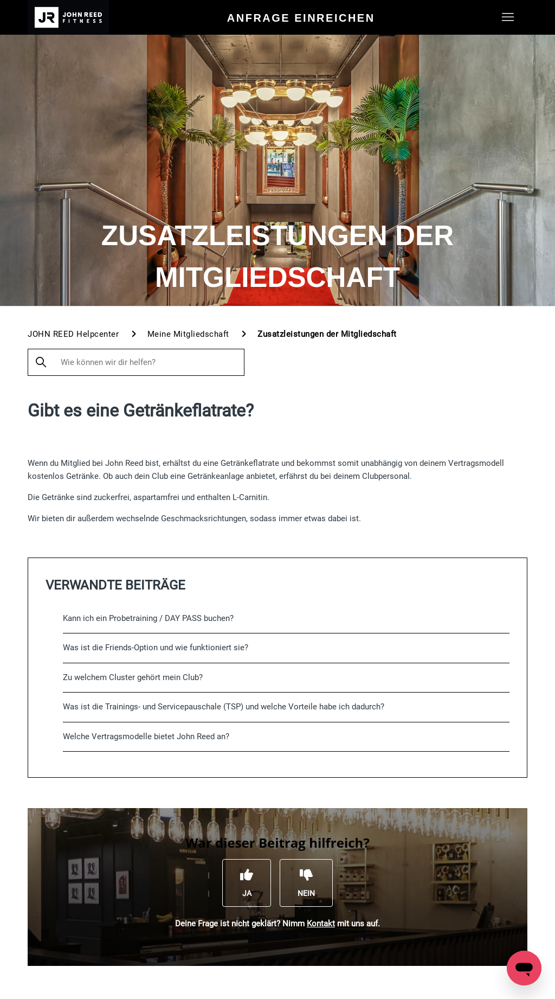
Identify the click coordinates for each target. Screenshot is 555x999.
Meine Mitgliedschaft (188, 334)
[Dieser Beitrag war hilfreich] (246, 883)
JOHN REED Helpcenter (73, 334)
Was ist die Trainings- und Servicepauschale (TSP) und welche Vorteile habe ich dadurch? (223, 707)
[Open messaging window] (524, 968)
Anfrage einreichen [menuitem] (301, 18)
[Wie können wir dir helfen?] (136, 362)
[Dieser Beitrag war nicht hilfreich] (306, 883)
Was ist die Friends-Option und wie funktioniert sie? (155, 647)
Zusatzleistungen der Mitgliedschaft (327, 334)
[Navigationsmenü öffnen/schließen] (508, 17)
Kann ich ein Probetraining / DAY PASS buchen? (148, 618)
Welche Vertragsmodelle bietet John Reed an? (146, 736)
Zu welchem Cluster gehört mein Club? (133, 677)
